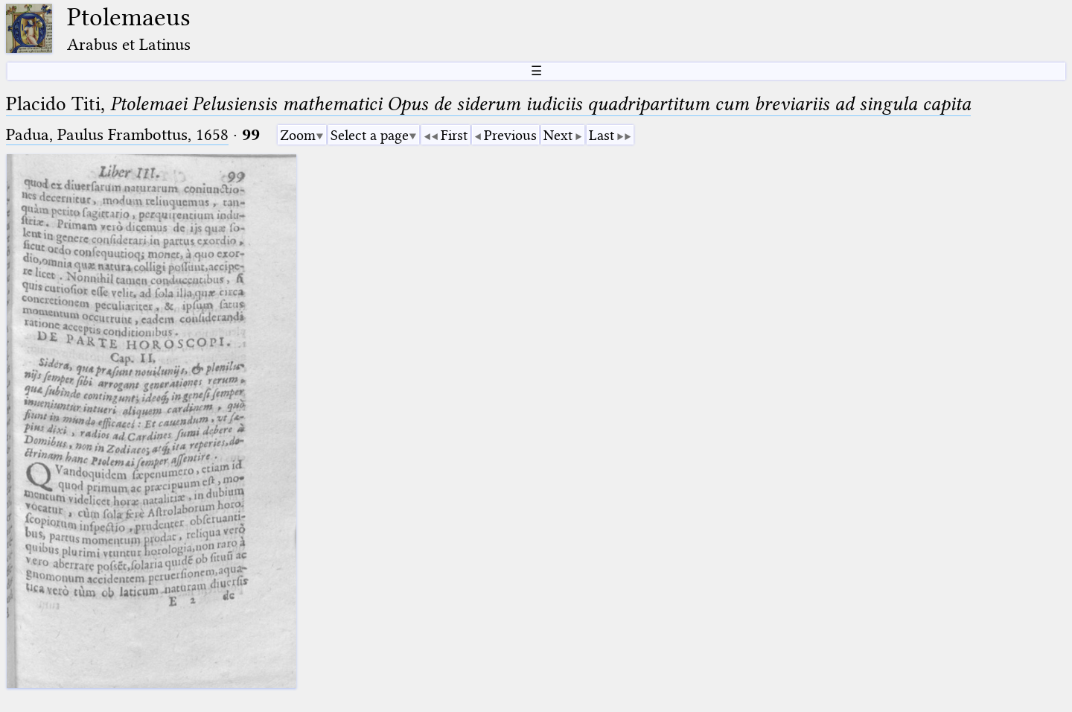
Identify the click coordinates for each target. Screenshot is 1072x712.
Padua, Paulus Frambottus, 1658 (117, 134)
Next (557, 135)
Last (601, 135)
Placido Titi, (488, 103)
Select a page (370, 135)
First (454, 135)
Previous (510, 135)
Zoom (298, 135)
